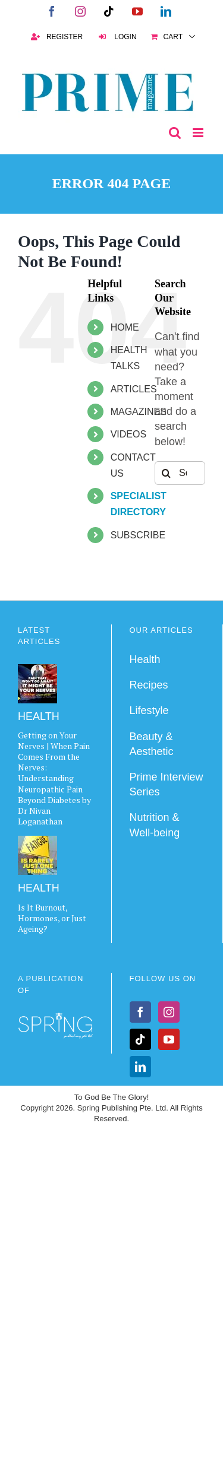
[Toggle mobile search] (175, 133)
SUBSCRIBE (138, 535)
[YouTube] (169, 1039)
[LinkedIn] (140, 1066)
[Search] (166, 473)
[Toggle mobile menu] (199, 133)
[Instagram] (169, 1012)
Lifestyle (149, 710)
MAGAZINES (139, 412)
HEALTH (38, 716)
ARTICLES (134, 389)
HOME (125, 327)
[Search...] (180, 473)
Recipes (149, 685)
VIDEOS (128, 434)
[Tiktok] (140, 1039)
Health (145, 659)
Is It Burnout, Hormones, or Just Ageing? (52, 918)
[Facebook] (140, 1012)
